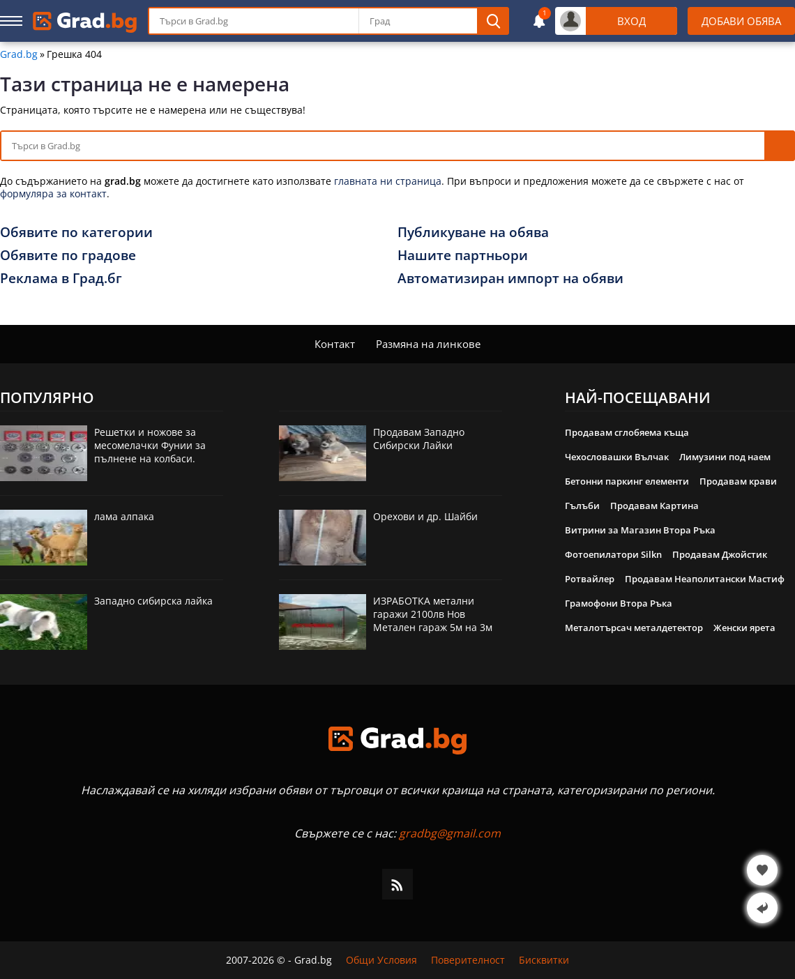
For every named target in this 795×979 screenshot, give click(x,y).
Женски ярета (744, 627)
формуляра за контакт (53, 193)
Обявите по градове (68, 255)
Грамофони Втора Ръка (618, 603)
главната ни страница (387, 181)
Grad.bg (19, 54)
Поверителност (468, 960)
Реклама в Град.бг (61, 278)
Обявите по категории (76, 232)
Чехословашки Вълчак (617, 456)
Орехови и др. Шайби (425, 516)
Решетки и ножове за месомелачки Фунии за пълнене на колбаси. (150, 445)
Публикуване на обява (473, 232)
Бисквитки (544, 960)
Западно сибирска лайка (153, 600)
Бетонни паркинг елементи (627, 481)
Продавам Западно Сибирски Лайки (418, 438)
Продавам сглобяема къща (627, 432)
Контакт (335, 344)
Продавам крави (738, 481)
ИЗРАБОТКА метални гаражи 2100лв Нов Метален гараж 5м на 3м (432, 614)
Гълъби (582, 505)
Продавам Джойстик (719, 554)
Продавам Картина (654, 505)
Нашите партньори (462, 255)
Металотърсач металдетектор (634, 627)
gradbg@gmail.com (450, 833)
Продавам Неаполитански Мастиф (705, 578)
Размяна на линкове (428, 344)
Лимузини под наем (725, 456)
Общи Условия (381, 960)
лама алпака (124, 516)
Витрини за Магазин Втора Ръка (640, 530)
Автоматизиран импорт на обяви (510, 278)
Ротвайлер (589, 578)
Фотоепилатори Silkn (613, 554)
